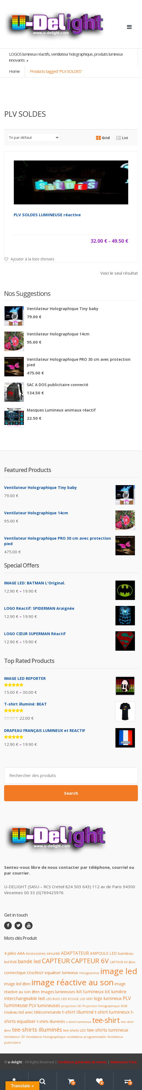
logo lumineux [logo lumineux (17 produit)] (108, 998)
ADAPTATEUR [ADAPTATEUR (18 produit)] (75, 953)
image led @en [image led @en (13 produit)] (17, 983)
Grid (103, 137)
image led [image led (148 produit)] (118, 971)
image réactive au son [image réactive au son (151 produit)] (72, 982)
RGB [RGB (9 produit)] (124, 1006)
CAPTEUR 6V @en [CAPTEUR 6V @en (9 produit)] (122, 962)
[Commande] (34, 137)
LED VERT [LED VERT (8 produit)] (86, 999)
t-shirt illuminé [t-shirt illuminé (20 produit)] (78, 1012)
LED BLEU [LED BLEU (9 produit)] (53, 999)
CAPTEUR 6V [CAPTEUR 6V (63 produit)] (90, 960)
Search (71, 793)
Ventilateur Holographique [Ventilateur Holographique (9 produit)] (46, 1037)
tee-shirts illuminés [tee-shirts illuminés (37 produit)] (37, 1029)
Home (14, 71)
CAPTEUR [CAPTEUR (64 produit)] (56, 960)
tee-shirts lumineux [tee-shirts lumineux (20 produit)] (107, 1030)
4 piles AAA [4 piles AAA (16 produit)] (14, 953)
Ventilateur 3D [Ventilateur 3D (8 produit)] (14, 1037)
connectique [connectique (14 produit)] (15, 972)
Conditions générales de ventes (82, 1062)
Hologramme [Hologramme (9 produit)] (89, 973)
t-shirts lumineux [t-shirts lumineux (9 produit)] (78, 1022)
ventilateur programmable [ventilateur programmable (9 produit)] (86, 1037)
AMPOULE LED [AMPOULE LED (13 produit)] (103, 953)
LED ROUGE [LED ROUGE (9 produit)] (70, 999)
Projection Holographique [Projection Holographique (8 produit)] (101, 1006)
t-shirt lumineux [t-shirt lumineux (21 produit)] (112, 1012)
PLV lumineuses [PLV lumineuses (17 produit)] (44, 1005)
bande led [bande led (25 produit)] (29, 961)
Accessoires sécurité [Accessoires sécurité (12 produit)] (43, 953)
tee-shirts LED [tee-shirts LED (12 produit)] (74, 1030)
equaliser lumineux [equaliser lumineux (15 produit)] (61, 972)
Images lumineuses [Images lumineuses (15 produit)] (58, 991)
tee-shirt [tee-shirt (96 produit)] (106, 1020)
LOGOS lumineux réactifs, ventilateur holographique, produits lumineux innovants (66, 56)
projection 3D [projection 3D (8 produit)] (71, 1006)
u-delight (15, 1062)
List (122, 137)
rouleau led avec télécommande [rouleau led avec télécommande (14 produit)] (32, 1012)
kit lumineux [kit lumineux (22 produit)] (90, 991)
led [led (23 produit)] (41, 998)
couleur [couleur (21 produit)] (35, 972)
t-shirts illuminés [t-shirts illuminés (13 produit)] (51, 1021)
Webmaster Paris (123, 1062)
